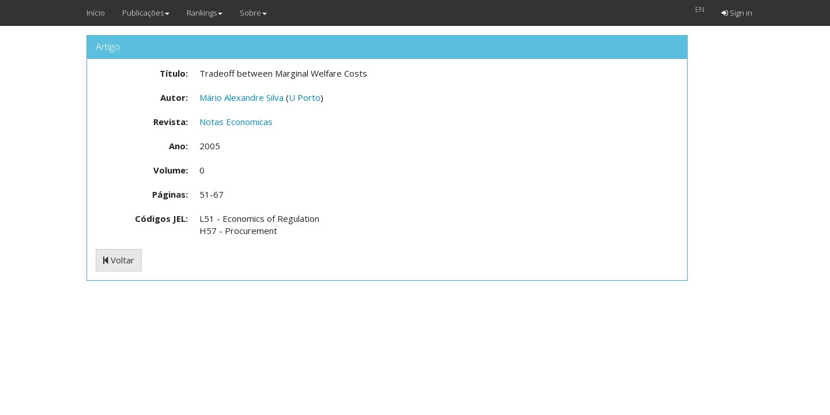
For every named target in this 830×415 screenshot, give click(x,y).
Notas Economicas (236, 121)
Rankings (204, 12)
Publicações (145, 12)
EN (699, 9)
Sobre (253, 12)
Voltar (118, 260)
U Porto (304, 97)
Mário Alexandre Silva (241, 97)
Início (95, 12)
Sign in (737, 12)
